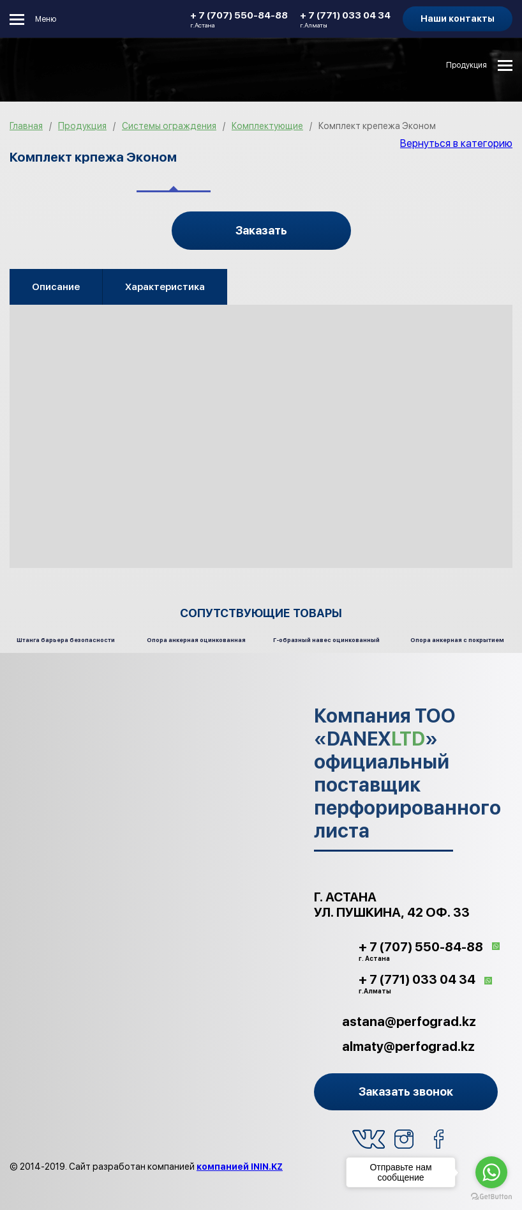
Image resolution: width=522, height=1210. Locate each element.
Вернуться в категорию (456, 143)
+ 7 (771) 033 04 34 (345, 19)
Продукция (466, 65)
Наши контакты (458, 18)
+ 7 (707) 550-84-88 (239, 19)
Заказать (261, 230)
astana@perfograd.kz (409, 1021)
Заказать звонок (406, 1091)
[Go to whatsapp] (491, 1172)
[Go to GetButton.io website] (491, 1197)
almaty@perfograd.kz (408, 1046)
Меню (45, 19)
